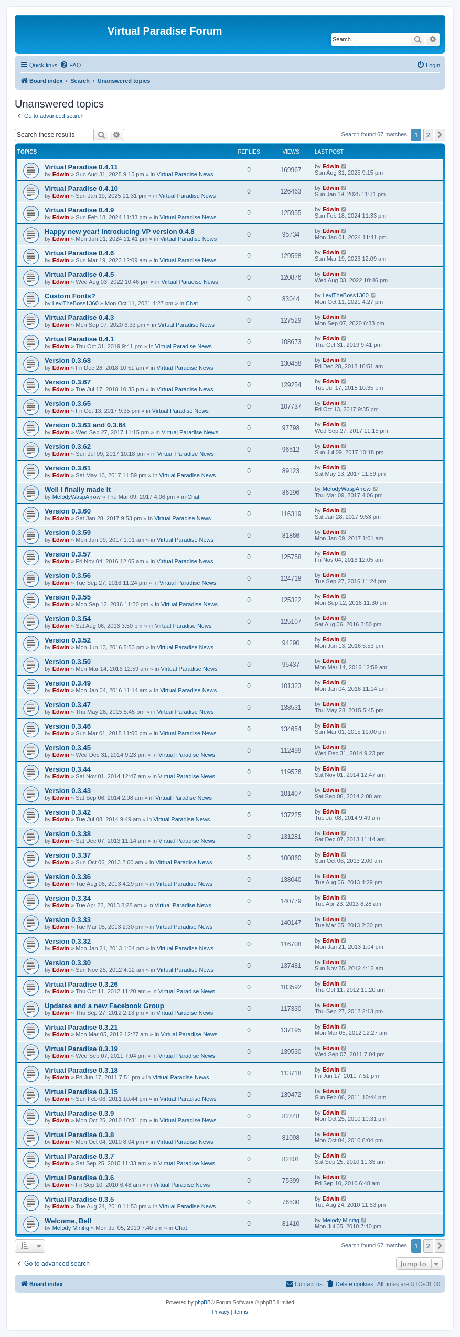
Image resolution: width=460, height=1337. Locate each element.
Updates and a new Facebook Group (104, 1006)
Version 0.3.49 (68, 683)
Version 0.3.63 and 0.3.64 (85, 425)
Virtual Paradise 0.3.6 (79, 1178)
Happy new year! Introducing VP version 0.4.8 (120, 232)
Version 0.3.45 (68, 748)
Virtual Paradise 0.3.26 (81, 984)
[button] (440, 135)
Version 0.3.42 (68, 812)
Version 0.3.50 (68, 662)
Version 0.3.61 (68, 468)
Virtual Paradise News (184, 174)
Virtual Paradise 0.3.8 (79, 1135)
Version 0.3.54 (68, 619)
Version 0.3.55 (68, 597)
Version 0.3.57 (68, 554)
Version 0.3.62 (68, 447)
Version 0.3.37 (68, 855)
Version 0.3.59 (68, 533)
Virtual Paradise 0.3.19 (81, 1049)
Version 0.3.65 (68, 404)
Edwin (60, 174)
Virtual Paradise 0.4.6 (79, 253)
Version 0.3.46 (68, 726)
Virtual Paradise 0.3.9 (79, 1113)
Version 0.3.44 (68, 769)
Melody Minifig (70, 1228)
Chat (192, 303)
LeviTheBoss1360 (75, 303)
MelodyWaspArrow (76, 497)
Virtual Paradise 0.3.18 (81, 1070)
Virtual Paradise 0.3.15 (81, 1092)
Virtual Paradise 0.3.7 (79, 1156)
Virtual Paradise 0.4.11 (81, 167)
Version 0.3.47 (68, 705)
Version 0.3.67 (68, 382)
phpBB (203, 1303)
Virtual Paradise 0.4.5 (79, 275)
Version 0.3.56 (68, 576)
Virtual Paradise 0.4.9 (79, 210)
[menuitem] (70, 65)
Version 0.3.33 (68, 920)
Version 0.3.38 (68, 834)
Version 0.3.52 (68, 640)
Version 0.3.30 (68, 963)
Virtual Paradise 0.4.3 (79, 318)
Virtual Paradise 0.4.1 (79, 339)
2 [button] (428, 135)
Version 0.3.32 (68, 941)
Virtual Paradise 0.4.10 (81, 188)
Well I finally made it (78, 490)
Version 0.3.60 (68, 511)
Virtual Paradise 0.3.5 (79, 1199)
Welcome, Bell (68, 1221)
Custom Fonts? (70, 296)
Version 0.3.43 (68, 791)
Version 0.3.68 (68, 361)
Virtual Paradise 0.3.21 (81, 1027)
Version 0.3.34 (68, 898)
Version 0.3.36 (68, 877)
